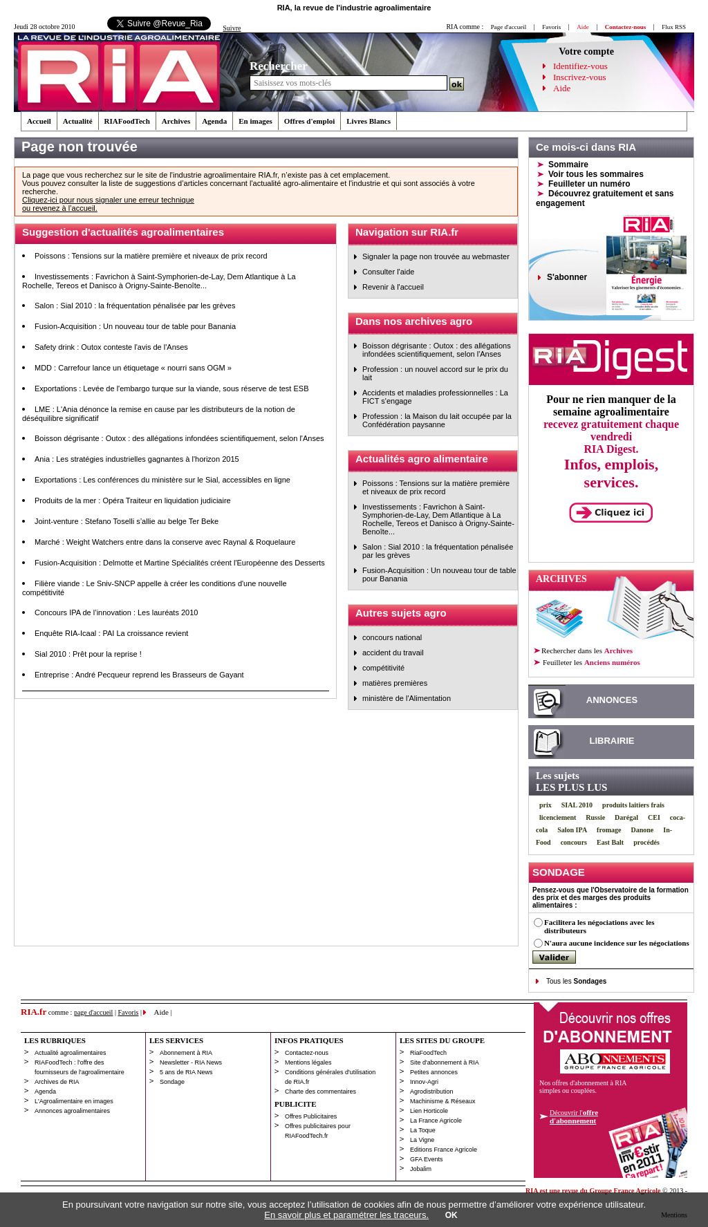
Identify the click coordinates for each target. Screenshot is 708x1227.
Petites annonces (434, 1072)
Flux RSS (674, 27)
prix (545, 805)
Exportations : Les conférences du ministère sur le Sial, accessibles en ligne (162, 480)
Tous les (576, 981)
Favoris (551, 27)
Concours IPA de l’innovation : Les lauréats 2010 (116, 612)
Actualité (78, 121)
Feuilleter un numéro (589, 184)
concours (574, 842)
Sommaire (568, 164)
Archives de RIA (57, 1081)
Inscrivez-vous (579, 77)
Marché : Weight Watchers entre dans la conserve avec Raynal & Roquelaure (165, 542)
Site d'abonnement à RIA (444, 1062)
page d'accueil (93, 1012)
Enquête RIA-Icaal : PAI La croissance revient (111, 633)
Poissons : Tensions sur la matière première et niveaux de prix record (151, 256)
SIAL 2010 (577, 805)
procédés (646, 842)
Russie (595, 817)
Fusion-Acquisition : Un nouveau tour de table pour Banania (135, 326)
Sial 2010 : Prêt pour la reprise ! (88, 654)
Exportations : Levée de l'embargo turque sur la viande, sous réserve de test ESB (172, 388)
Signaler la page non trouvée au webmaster (436, 256)
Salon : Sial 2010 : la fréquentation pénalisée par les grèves (135, 305)
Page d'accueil (508, 27)
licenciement (557, 817)
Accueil (39, 121)
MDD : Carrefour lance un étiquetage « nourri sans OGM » (133, 368)
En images (255, 121)
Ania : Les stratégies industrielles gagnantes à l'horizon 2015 (137, 459)
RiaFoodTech (428, 1052)
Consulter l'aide (388, 272)
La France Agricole (436, 1120)
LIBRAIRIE (612, 741)
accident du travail (393, 652)
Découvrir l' (574, 1116)
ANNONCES (611, 700)
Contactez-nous (306, 1052)
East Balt (610, 842)
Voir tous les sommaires (596, 174)
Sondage (172, 1081)
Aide (561, 88)
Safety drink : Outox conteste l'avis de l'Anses (111, 347)
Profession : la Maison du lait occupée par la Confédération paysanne (437, 420)
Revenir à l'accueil (393, 287)
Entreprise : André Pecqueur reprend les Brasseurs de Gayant (139, 675)
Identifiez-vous (580, 66)
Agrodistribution (432, 1091)
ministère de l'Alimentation (406, 698)
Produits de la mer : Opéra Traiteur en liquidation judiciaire (133, 500)
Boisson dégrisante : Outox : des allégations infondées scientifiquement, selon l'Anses (179, 438)
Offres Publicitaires (311, 1116)
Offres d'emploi (309, 121)
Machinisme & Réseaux (443, 1101)
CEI (654, 817)
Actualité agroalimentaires (70, 1052)
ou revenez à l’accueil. (59, 208)
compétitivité (383, 668)
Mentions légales (308, 1062)
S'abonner (567, 277)
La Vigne (422, 1139)
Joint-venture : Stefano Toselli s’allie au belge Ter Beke (126, 521)
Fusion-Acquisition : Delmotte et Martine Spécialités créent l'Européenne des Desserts (180, 563)
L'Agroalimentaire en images (74, 1101)
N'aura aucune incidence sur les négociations (616, 943)
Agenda (214, 121)
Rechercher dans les (587, 650)
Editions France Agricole (443, 1149)
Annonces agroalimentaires (72, 1110)
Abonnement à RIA (186, 1052)
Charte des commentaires (320, 1091)
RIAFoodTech (127, 121)
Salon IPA (572, 830)
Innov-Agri (424, 1081)
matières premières (394, 683)
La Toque (423, 1130)
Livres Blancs (368, 121)
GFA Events (426, 1159)
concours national (392, 637)
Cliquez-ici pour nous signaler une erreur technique (108, 200)
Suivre (232, 28)
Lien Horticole (429, 1110)
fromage (609, 830)
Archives (176, 121)
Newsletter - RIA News (191, 1062)
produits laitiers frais (633, 805)
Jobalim (420, 1168)
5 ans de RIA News (186, 1072)
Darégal (626, 817)
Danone (642, 830)
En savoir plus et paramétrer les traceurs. (346, 1215)
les (590, 662)
